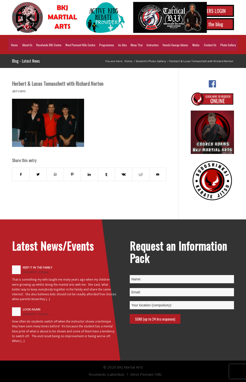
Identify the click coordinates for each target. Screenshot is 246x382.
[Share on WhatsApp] (55, 174)
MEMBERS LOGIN (211, 10)
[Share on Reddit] (140, 174)
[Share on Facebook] (20, 174)
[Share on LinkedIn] (89, 174)
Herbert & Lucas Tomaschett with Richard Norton (57, 83)
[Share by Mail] (157, 174)
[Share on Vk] (123, 174)
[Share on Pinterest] (72, 174)
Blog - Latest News (26, 61)
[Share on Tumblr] (106, 174)
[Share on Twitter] (38, 174)
